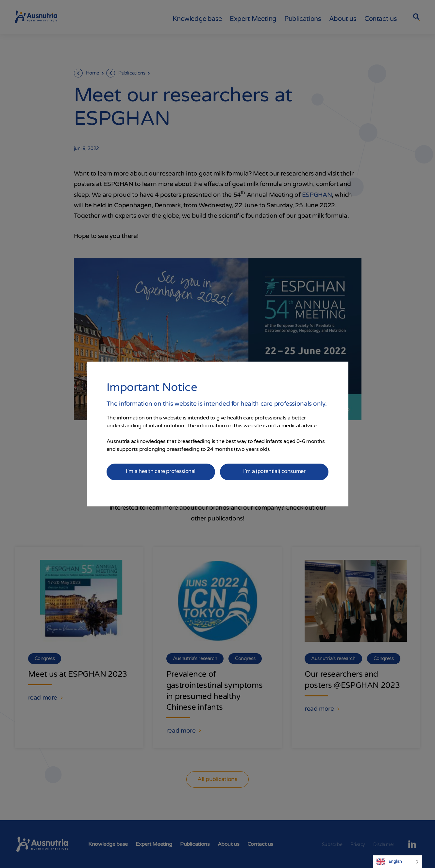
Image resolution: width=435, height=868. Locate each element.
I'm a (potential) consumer (275, 471)
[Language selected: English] (397, 861)
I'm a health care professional (160, 471)
